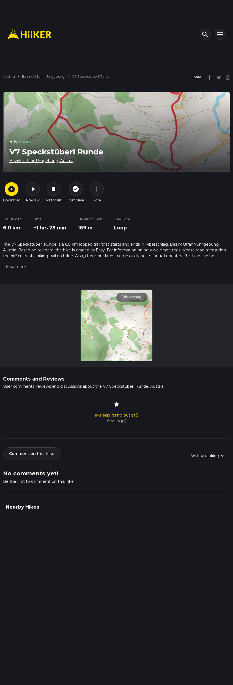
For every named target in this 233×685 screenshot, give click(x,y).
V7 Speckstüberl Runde (91, 76)
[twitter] (217, 76)
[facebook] (208, 76)
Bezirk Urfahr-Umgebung (43, 76)
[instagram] (226, 76)
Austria (9, 76)
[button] (14, 266)
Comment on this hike (31, 453)
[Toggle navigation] (220, 34)
